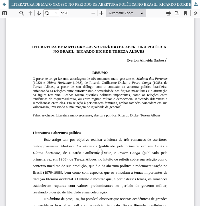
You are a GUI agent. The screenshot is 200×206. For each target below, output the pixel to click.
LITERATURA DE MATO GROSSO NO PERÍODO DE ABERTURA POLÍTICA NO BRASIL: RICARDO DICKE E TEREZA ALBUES (105, 4)
